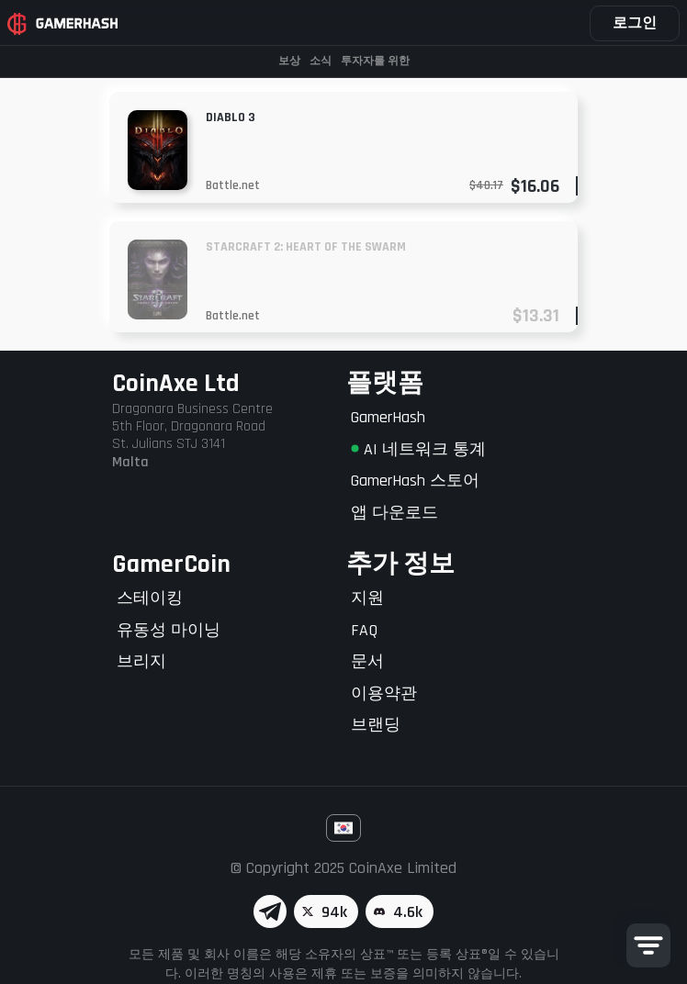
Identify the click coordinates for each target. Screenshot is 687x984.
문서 (367, 661)
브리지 (141, 661)
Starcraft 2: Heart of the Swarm (306, 247)
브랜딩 (375, 724)
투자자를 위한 (375, 61)
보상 (289, 61)
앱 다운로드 (394, 512)
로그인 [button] (635, 23)
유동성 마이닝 (168, 630)
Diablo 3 (230, 117)
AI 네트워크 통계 (418, 449)
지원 (367, 598)
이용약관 (384, 693)
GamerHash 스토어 (415, 480)
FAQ (364, 630)
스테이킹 (150, 598)
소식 (321, 61)
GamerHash (388, 417)
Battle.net (233, 185)
